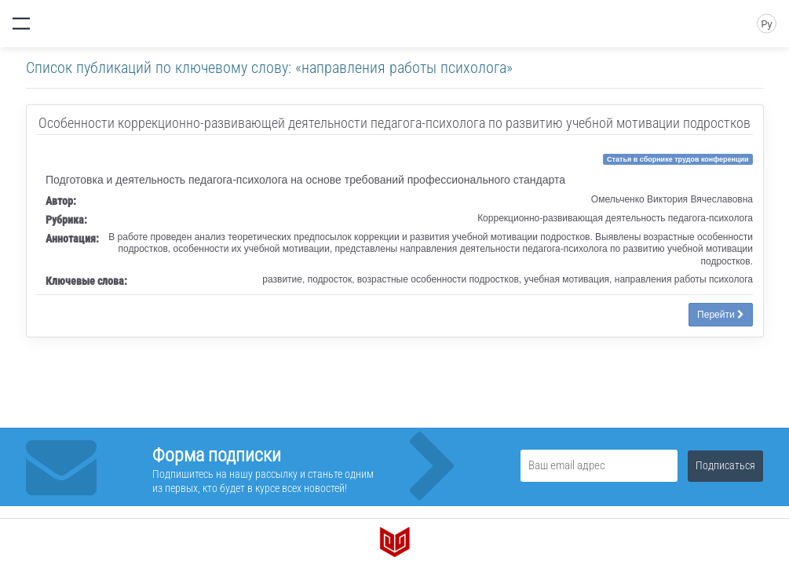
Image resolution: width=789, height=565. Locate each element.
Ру (766, 24)
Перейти (720, 314)
